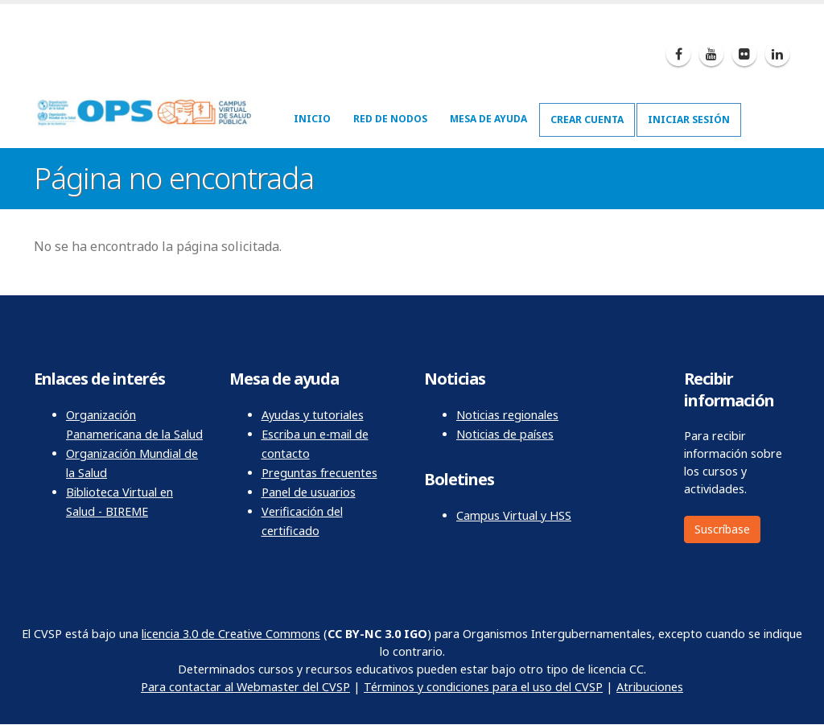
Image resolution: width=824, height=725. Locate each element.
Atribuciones (649, 686)
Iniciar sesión (689, 119)
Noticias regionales (507, 414)
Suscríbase (722, 529)
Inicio (312, 119)
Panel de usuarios (309, 492)
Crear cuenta (587, 119)
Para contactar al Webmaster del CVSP (245, 686)
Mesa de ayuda (488, 119)
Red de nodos (390, 119)
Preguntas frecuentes (319, 472)
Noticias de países (505, 434)
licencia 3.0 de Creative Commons (231, 633)
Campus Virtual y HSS (513, 515)
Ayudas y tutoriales (313, 414)
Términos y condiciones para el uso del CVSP (483, 686)
